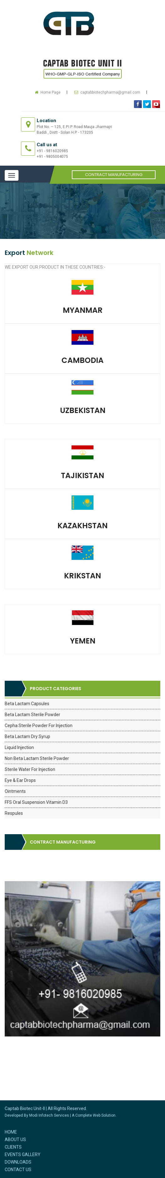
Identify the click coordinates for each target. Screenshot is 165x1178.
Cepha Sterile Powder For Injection (38, 725)
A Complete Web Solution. (94, 1115)
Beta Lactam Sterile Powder (32, 714)
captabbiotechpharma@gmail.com (110, 92)
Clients (13, 1147)
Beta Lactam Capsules (27, 703)
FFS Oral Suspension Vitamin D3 (36, 802)
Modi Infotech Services (49, 1115)
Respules (14, 813)
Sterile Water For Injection (30, 769)
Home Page (50, 92)
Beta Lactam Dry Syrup (27, 736)
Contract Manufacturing (113, 175)
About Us (15, 1139)
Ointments (15, 791)
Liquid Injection (19, 747)
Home (11, 1131)
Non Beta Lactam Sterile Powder (37, 758)
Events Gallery (22, 1154)
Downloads (18, 1162)
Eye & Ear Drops (20, 780)
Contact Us (18, 1169)
